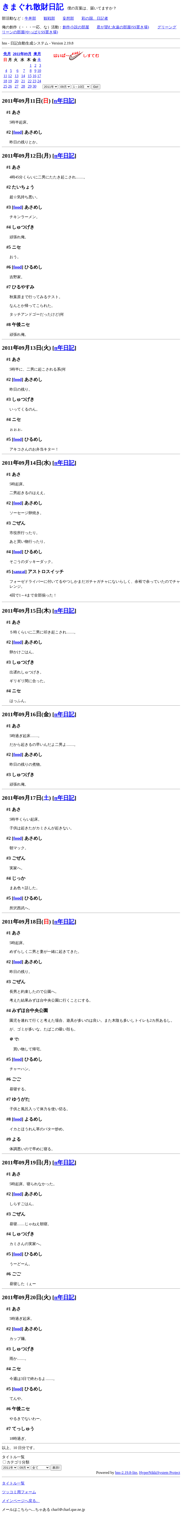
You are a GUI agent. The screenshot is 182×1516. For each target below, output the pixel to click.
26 (10, 86)
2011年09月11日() (26, 101)
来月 (37, 54)
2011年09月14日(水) (26, 463)
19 (10, 81)
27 (16, 86)
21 (23, 81)
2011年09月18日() (26, 922)
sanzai (19, 571)
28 (23, 86)
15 (30, 76)
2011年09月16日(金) (26, 714)
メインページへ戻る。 (21, 1501)
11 (5, 76)
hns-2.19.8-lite (126, 1473)
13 (16, 76)
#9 (8, 1139)
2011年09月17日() (26, 798)
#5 (8, 247)
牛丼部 (30, 18)
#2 (8, 132)
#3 (8, 207)
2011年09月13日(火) (26, 348)
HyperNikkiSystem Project (159, 1473)
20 (16, 81)
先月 (7, 54)
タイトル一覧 (13, 1483)
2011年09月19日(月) (26, 1162)
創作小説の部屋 (76, 27)
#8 (8, 324)
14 (23, 76)
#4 (8, 227)
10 (39, 71)
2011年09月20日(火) (26, 1297)
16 (34, 76)
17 (39, 76)
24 (39, 81)
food (17, 132)
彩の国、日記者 (95, 18)
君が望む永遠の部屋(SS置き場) (123, 27)
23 (34, 81)
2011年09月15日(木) (26, 611)
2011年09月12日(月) (26, 156)
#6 (8, 267)
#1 (8, 112)
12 (10, 76)
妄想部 (68, 18)
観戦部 (49, 18)
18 (5, 81)
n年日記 (64, 101)
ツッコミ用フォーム (19, 1492)
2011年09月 (22, 54)
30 (34, 86)
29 (30, 86)
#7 (8, 286)
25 (5, 86)
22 (30, 81)
